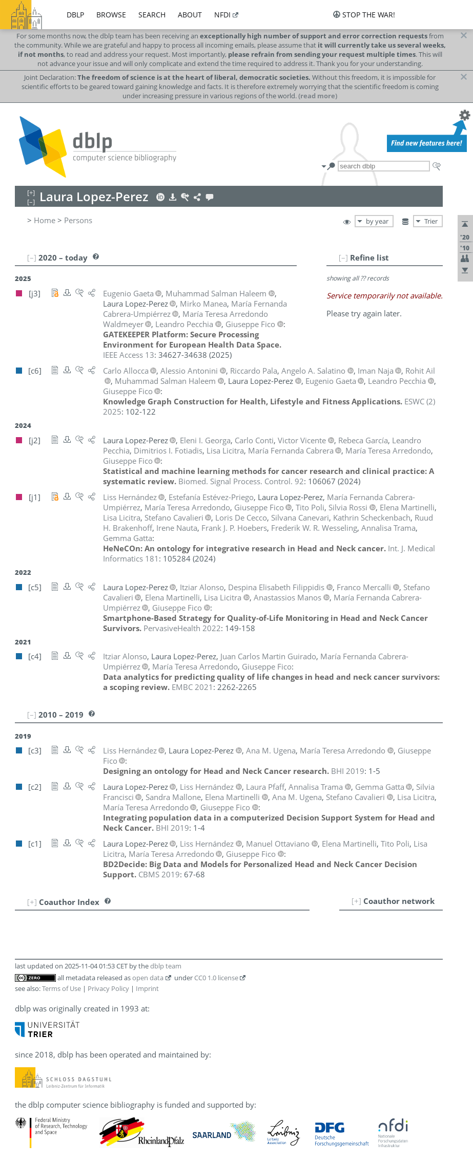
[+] (356, 901)
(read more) (317, 95)
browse (111, 14)
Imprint (147, 988)
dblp (75, 14)
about (190, 14)
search (152, 14)
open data (147, 977)
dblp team (165, 965)
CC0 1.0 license (216, 977)
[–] (343, 257)
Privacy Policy (108, 988)
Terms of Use (61, 988)
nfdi (222, 14)
